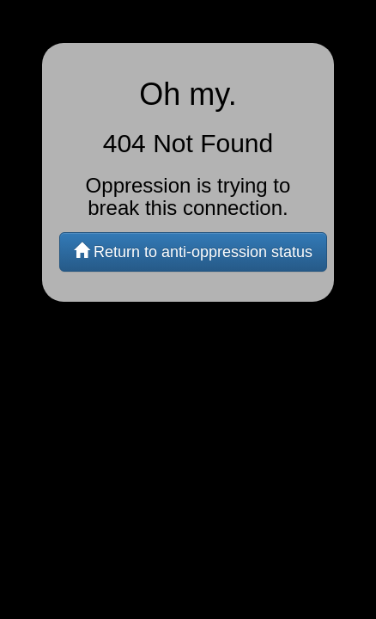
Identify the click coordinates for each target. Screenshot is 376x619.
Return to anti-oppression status (193, 251)
